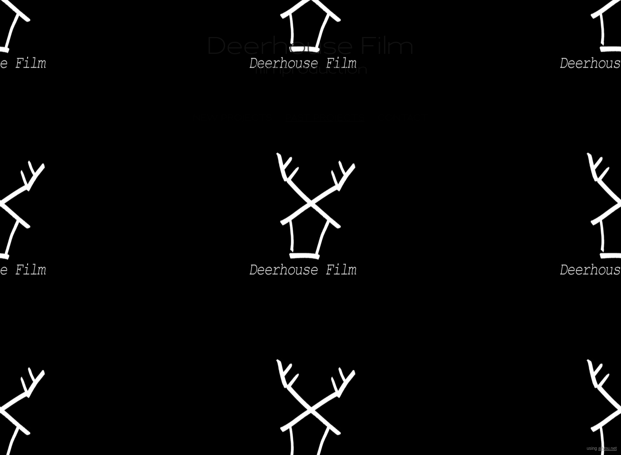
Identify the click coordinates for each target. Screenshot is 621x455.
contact (403, 117)
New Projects (233, 117)
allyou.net (607, 448)
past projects (325, 117)
